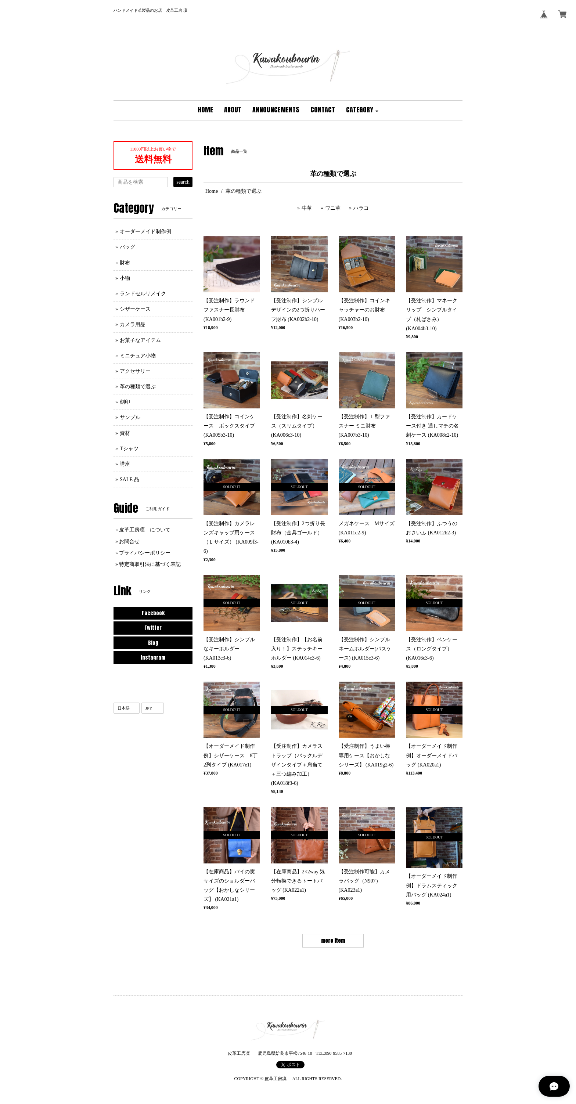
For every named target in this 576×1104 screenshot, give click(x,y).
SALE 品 (129, 479)
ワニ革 (333, 208)
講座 (125, 464)
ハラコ (361, 208)
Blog (153, 643)
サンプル (130, 417)
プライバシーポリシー (144, 553)
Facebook (153, 613)
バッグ (127, 247)
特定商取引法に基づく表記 (150, 564)
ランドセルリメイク (143, 293)
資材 (125, 433)
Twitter (153, 628)
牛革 (307, 208)
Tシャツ (129, 448)
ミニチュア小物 (138, 355)
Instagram (153, 657)
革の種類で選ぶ (138, 386)
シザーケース (135, 309)
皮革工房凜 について (144, 530)
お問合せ (129, 541)
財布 (125, 263)
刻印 (125, 402)
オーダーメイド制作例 (145, 231)
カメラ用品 (132, 324)
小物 (125, 278)
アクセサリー (135, 371)
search (183, 182)
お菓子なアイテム (140, 340)
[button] (362, 110)
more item (333, 941)
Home (211, 191)
